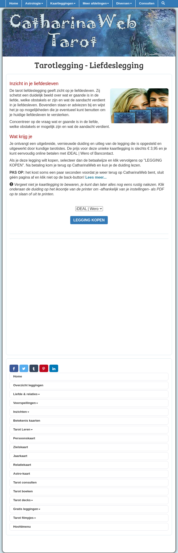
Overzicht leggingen (28, 385)
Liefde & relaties (26, 394)
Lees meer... (96, 177)
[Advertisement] (89, 298)
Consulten (146, 3)
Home (13, 3)
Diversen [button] (124, 3)
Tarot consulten (25, 482)
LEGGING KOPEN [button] (89, 220)
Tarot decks (23, 500)
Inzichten (21, 411)
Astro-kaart (21, 473)
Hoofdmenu (22, 526)
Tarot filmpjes (24, 518)
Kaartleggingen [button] (63, 3)
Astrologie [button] (34, 3)
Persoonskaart (24, 438)
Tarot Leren (23, 429)
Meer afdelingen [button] (96, 3)
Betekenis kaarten (26, 420)
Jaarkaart (20, 456)
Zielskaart (20, 447)
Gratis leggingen (26, 509)
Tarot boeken (23, 491)
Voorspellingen (25, 403)
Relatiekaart (22, 464)
